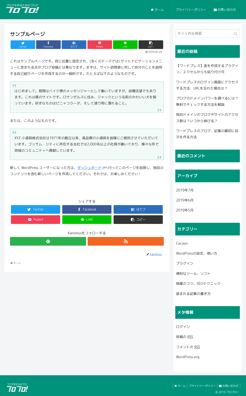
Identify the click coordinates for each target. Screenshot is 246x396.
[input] (207, 33)
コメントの (188, 347)
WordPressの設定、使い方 (196, 253)
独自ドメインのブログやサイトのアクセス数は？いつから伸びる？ (207, 117)
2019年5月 (185, 210)
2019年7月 (185, 190)
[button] (236, 34)
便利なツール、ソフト (193, 273)
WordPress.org (187, 357)
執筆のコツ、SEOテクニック (198, 283)
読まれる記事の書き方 (193, 293)
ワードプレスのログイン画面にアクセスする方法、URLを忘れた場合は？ (207, 85)
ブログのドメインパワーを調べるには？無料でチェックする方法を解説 (207, 101)
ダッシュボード (91, 167)
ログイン (183, 326)
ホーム (178, 386)
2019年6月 (185, 200)
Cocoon (182, 243)
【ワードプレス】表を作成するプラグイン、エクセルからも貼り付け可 (207, 68)
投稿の (184, 336)
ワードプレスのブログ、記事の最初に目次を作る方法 (207, 133)
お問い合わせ (228, 386)
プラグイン (184, 263)
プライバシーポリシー (201, 386)
